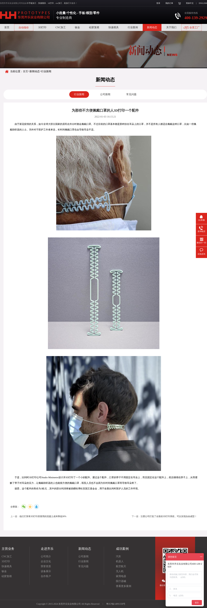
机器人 (120, 561)
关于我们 (171, 27)
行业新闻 (79, 94)
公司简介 (46, 556)
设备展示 (46, 571)
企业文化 (46, 561)
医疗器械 (121, 581)
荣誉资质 (46, 566)
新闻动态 (152, 27)
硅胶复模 (94, 27)
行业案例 (133, 27)
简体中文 (190, 3)
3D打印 (42, 27)
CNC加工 (60, 27)
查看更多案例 (123, 586)
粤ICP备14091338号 (115, 604)
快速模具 (113, 27)
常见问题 (131, 94)
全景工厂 (191, 27)
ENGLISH (203, 3)
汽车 (118, 556)
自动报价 (24, 27)
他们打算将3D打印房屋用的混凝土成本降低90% (42, 516)
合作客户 (46, 576)
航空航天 (121, 566)
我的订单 (169, 3)
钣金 (77, 27)
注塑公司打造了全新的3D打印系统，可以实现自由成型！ (169, 516)
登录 (158, 3)
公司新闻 (105, 94)
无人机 (120, 571)
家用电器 (121, 576)
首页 (6, 27)
